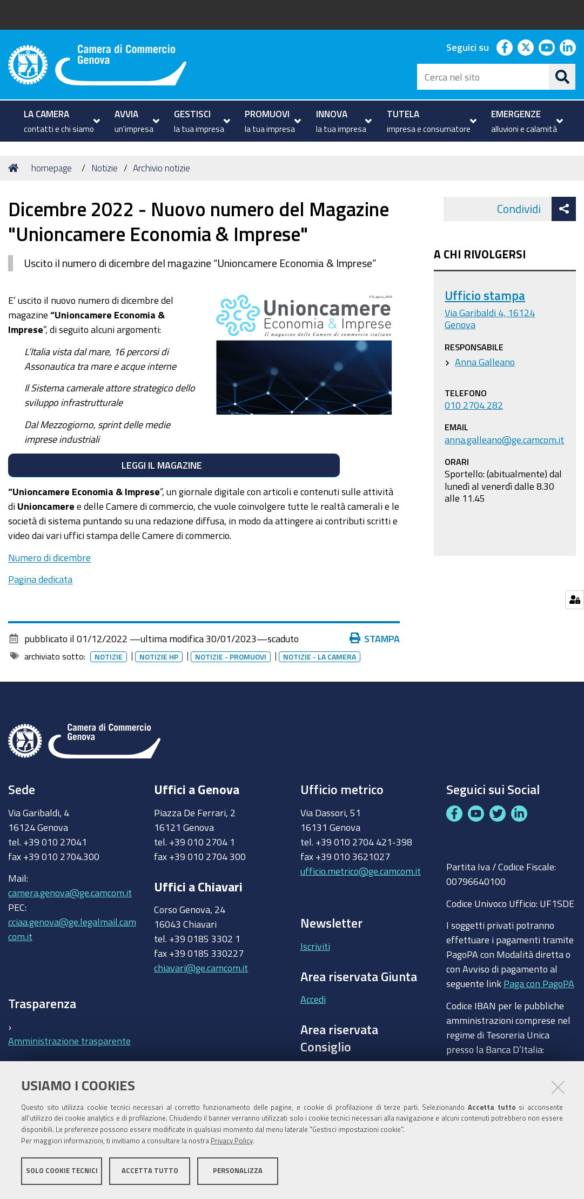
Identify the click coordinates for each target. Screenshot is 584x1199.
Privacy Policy (232, 1140)
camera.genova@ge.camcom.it (70, 892)
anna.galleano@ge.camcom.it (504, 439)
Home (15, 167)
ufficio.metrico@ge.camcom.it (360, 871)
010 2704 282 (474, 405)
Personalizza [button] (238, 1170)
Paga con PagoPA (539, 981)
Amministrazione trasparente (69, 1040)
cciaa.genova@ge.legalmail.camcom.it (72, 929)
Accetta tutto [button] (150, 1170)
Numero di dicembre (49, 557)
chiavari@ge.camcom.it (201, 967)
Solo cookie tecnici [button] (62, 1170)
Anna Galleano (485, 362)
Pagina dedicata (40, 579)
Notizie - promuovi (232, 657)
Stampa (377, 638)
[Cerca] (562, 76)
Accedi (313, 999)
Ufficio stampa (485, 295)
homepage (51, 167)
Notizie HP (161, 657)
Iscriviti (315, 946)
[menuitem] (60, 121)
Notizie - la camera (321, 657)
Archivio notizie (161, 167)
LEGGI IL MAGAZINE (174, 465)
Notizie (104, 167)
